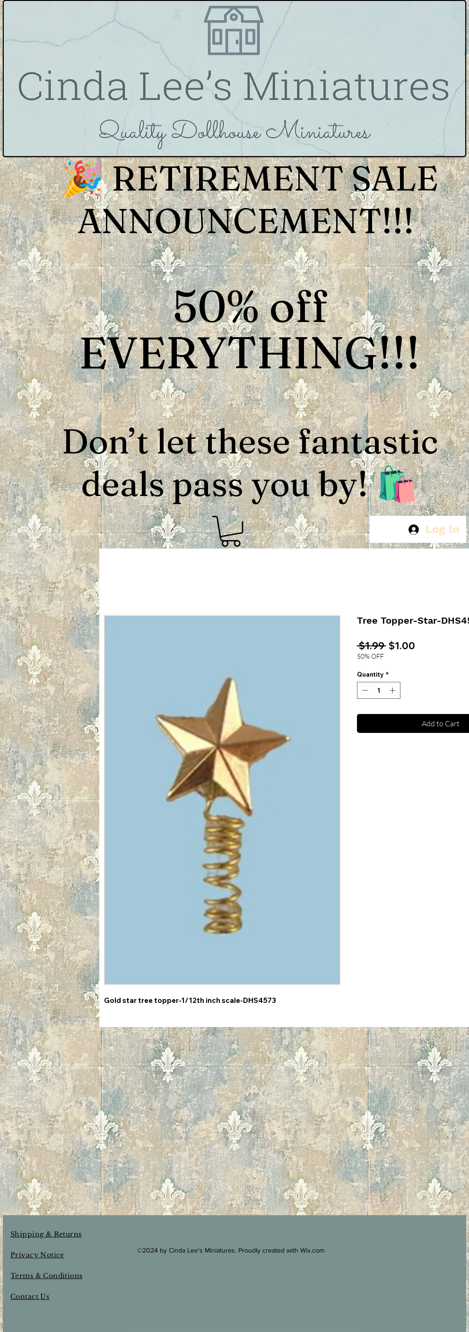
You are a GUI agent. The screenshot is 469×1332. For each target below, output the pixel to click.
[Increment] (393, 690)
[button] (230, 531)
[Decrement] (364, 690)
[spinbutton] (378, 690)
